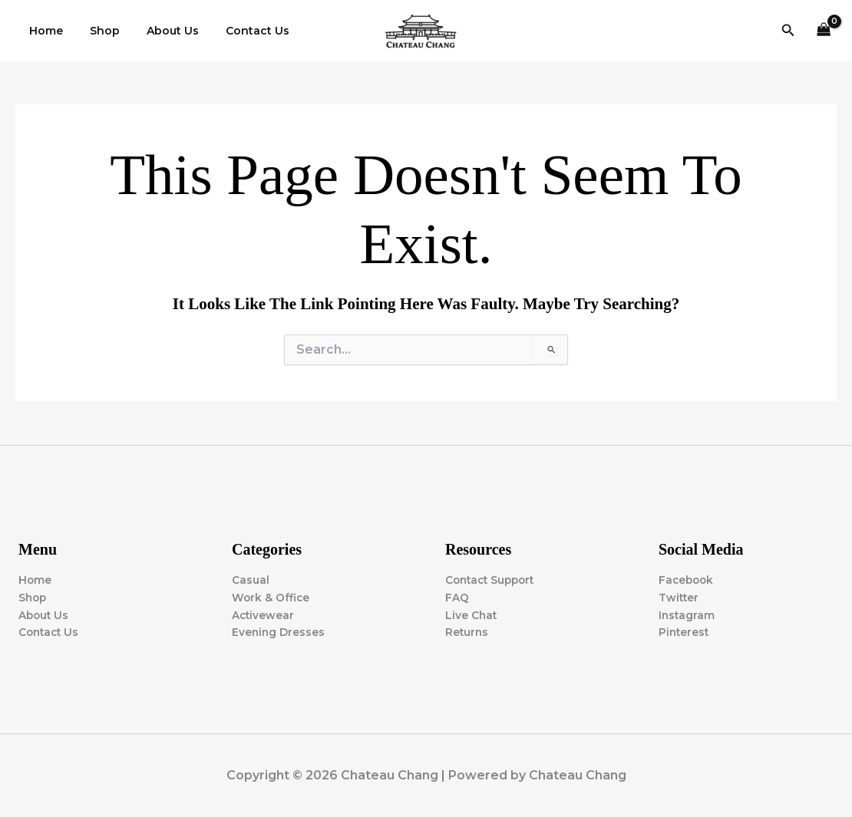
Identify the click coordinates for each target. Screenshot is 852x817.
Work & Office (271, 597)
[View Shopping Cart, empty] (824, 31)
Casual (250, 579)
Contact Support (492, 579)
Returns (467, 632)
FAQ (457, 597)
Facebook (687, 579)
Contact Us (238, 31)
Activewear (264, 614)
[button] (788, 31)
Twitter (679, 597)
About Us (159, 31)
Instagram (687, 614)
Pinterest (685, 632)
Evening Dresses (279, 632)
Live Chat (471, 614)
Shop (96, 31)
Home (43, 31)
